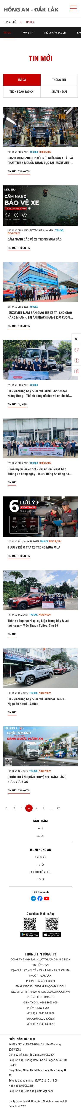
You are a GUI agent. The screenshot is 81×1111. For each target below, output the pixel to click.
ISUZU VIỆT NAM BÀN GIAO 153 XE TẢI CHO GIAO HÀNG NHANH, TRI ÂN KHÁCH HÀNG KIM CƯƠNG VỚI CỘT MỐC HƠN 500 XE (40, 317)
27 (58, 808)
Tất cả (7, 32)
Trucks (34, 152)
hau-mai (49, 230)
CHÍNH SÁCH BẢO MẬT (22, 1039)
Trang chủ (10, 21)
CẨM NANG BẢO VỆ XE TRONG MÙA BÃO (35, 239)
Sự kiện (22, 404)
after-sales (37, 230)
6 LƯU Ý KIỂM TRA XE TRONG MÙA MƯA (34, 547)
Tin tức (12, 171)
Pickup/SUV (45, 152)
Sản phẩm (40, 821)
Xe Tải (40, 835)
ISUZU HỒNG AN (40, 850)
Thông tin (27, 32)
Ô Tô (40, 828)
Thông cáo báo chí (55, 32)
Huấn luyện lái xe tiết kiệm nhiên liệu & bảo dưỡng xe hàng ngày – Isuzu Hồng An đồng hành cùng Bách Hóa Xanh (40, 474)
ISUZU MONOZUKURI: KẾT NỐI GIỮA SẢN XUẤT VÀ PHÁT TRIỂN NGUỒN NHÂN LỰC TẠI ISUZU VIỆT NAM (40, 163)
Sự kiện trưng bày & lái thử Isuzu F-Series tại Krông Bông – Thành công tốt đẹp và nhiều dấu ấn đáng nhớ (39, 395)
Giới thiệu (40, 857)
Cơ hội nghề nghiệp (40, 872)
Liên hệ (40, 879)
